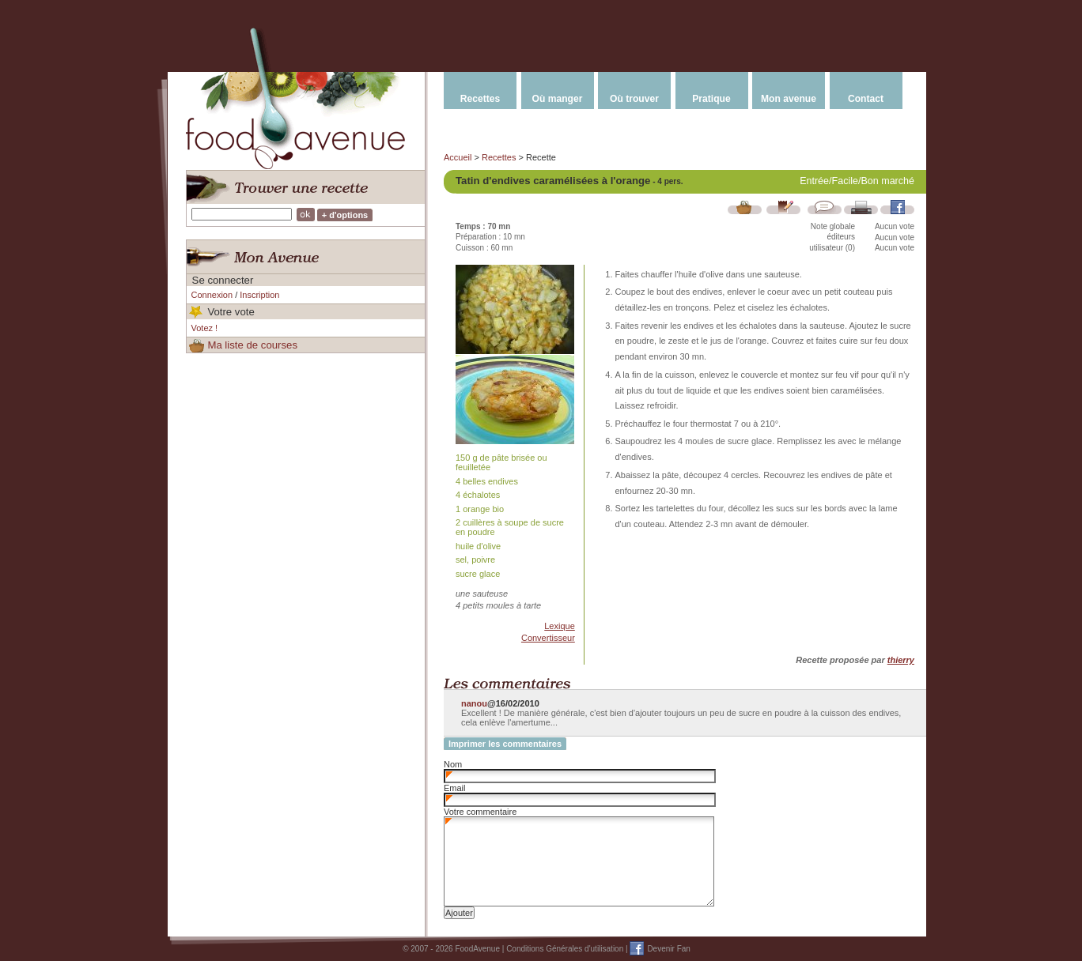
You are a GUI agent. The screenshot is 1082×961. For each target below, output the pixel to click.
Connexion (212, 295)
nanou (474, 703)
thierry (900, 660)
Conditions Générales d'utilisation (564, 948)
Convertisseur (548, 638)
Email (455, 788)
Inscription (259, 295)
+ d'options (345, 215)
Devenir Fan (668, 948)
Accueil (457, 157)
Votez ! (204, 328)
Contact (865, 98)
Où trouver (634, 98)
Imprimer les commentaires (505, 743)
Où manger (557, 98)
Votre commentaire (480, 811)
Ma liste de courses (252, 345)
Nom (453, 764)
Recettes (480, 98)
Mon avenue (788, 98)
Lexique (559, 626)
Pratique (711, 98)
